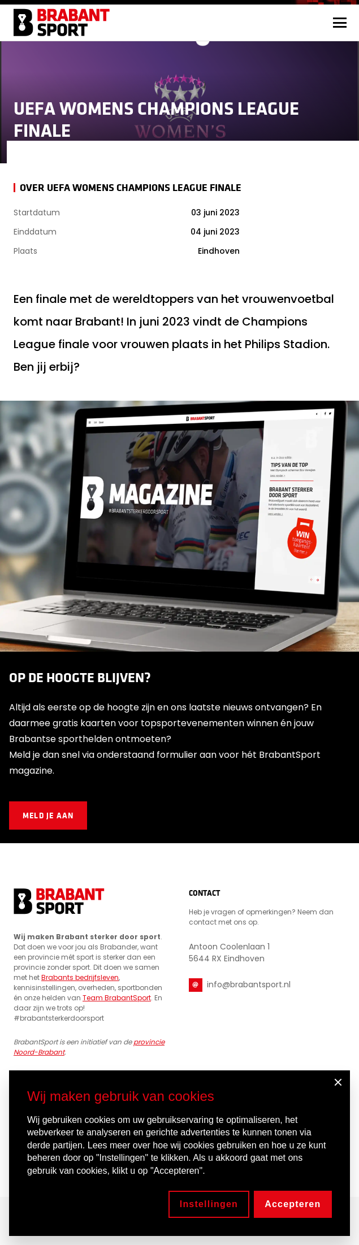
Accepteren (293, 1204)
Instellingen (209, 1204)
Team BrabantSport (117, 998)
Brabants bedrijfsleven (80, 977)
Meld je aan (48, 815)
